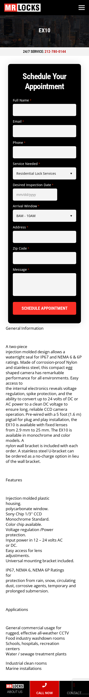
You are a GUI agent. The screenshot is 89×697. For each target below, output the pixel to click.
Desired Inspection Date (33, 185)
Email (18, 121)
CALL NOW (44, 693)
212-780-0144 (55, 51)
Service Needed (26, 163)
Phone (19, 142)
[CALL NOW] (44, 685)
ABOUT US (14, 692)
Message (21, 269)
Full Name (22, 100)
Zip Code (21, 248)
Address (20, 227)
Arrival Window (26, 206)
